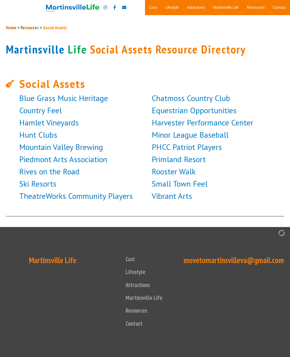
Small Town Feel (180, 260)
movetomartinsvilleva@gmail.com (234, 336)
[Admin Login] (276, 309)
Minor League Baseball (190, 211)
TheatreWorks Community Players (76, 272)
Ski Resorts (37, 260)
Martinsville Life (225, 7)
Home (11, 104)
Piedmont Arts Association (63, 235)
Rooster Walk (174, 248)
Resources (256, 7)
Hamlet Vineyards (49, 199)
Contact (279, 7)
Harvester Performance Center (202, 199)
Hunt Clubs (38, 211)
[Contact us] (124, 7)
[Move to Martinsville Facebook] (114, 7)
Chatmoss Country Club (191, 174)
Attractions (196, 7)
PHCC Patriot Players (187, 223)
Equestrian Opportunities (194, 187)
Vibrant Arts (172, 272)
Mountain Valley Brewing (61, 223)
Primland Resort (179, 235)
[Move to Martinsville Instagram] (105, 7)
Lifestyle (172, 7)
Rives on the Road (49, 248)
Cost (153, 7)
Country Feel (40, 187)
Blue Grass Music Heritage (63, 174)
